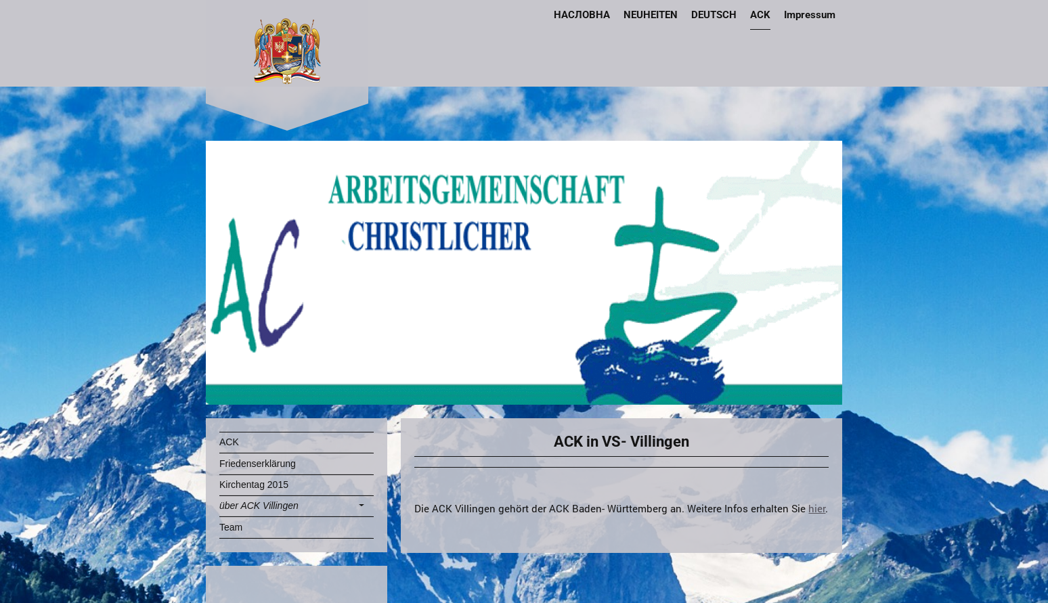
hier (816, 508)
